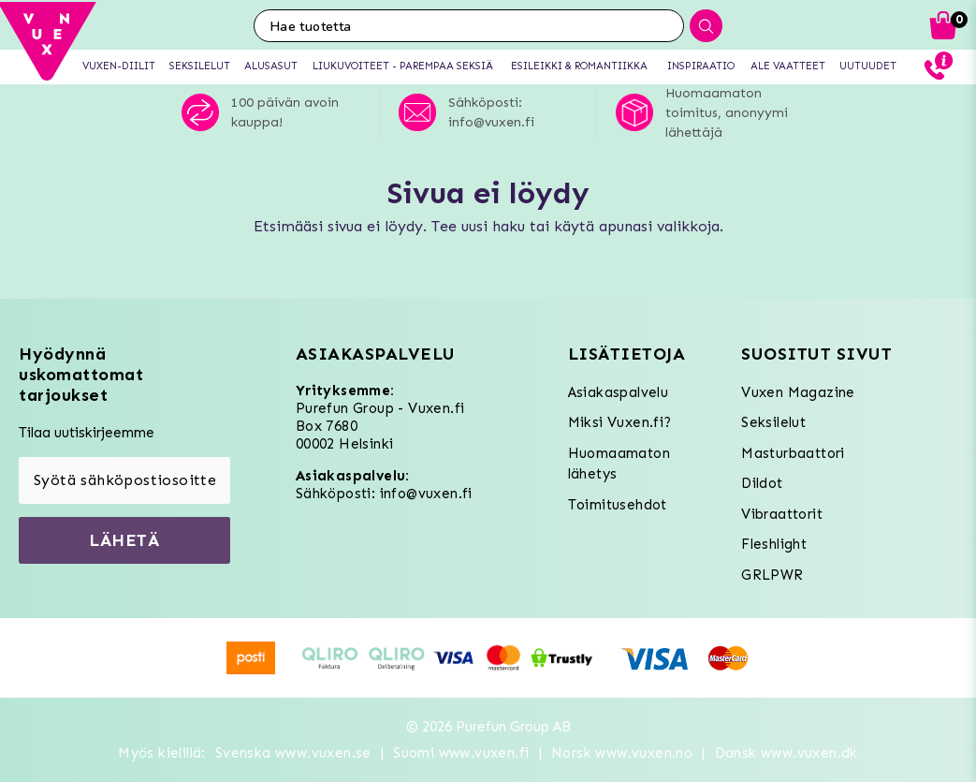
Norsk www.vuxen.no (621, 753)
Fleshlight (774, 544)
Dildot (761, 483)
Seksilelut (773, 422)
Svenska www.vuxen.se (293, 753)
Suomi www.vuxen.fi (461, 753)
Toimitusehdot (617, 504)
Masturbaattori (793, 453)
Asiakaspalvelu (618, 392)
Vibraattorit (782, 514)
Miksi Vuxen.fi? (620, 422)
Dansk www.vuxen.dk (786, 753)
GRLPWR (772, 575)
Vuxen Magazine (798, 392)
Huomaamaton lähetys (619, 464)
